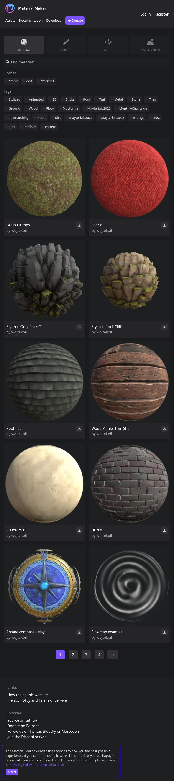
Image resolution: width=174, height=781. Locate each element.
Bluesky (49, 731)
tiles (12, 127)
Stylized (14, 99)
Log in (145, 14)
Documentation (31, 20)
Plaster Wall (16, 530)
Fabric (97, 224)
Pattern (50, 127)
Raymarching (19, 117)
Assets (10, 20)
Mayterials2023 (112, 117)
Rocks (41, 117)
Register (161, 14)
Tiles (152, 99)
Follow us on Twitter (24, 731)
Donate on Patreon (23, 725)
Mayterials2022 (98, 108)
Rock (86, 99)
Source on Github (22, 720)
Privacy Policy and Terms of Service (38, 765)
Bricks (69, 99)
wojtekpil (19, 230)
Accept (12, 772)
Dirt (58, 117)
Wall (102, 99)
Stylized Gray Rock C (23, 326)
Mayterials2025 (80, 117)
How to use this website (27, 694)
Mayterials (71, 108)
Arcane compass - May (25, 631)
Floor (50, 108)
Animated (36, 99)
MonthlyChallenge (133, 108)
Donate (75, 20)
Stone (136, 99)
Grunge (138, 117)
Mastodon (70, 731)
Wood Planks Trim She (111, 428)
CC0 (29, 81)
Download (54, 20)
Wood (33, 108)
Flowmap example (107, 631)
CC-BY (13, 81)
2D (55, 99)
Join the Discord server (26, 736)
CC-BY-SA (48, 81)
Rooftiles (13, 428)
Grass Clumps (18, 224)
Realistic (30, 127)
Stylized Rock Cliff (106, 326)
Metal (118, 99)
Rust (156, 117)
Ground (14, 108)
